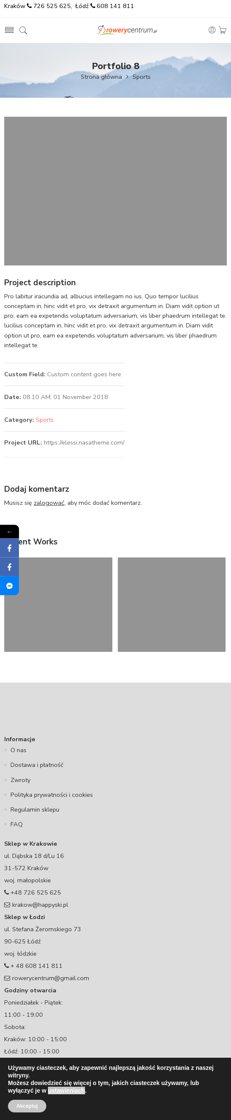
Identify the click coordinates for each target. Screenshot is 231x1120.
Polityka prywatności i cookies (52, 794)
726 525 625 (51, 6)
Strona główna (101, 76)
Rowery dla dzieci (162, 1102)
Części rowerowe (77, 1102)
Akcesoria (31, 1102)
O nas (19, 750)
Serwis (203, 1102)
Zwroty (20, 780)
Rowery (119, 1102)
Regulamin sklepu (35, 809)
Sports (142, 76)
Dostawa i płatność (37, 765)
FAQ (17, 824)
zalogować (49, 502)
